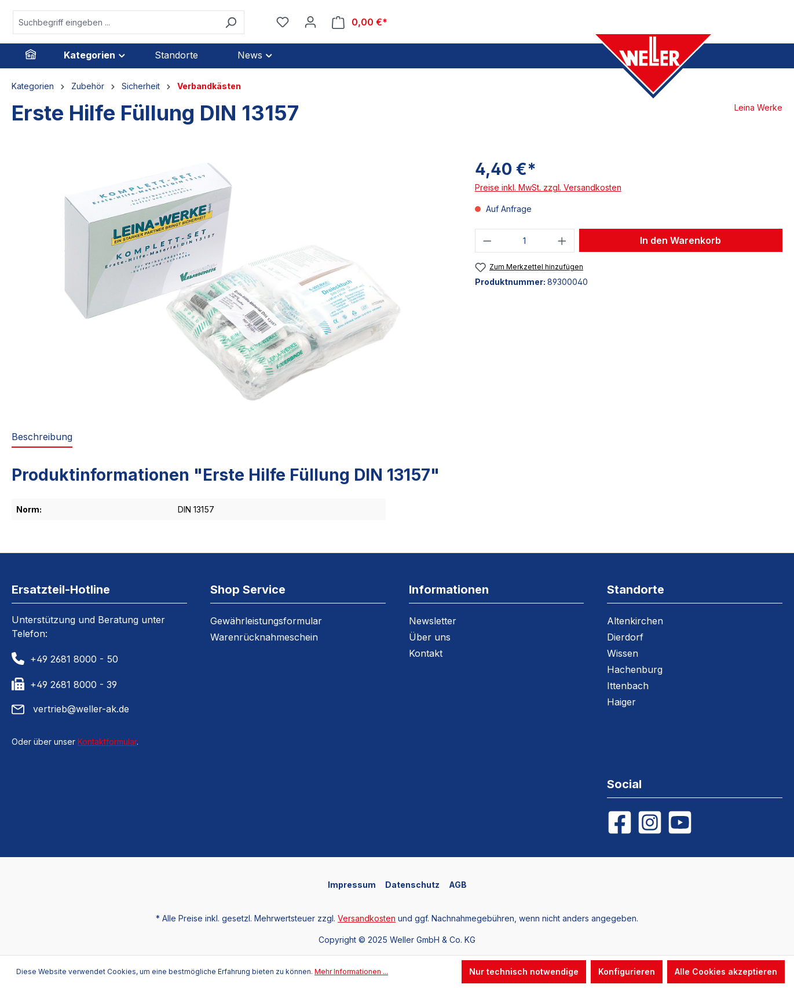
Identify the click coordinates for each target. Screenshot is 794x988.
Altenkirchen (635, 621)
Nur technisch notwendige (524, 971)
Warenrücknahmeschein (264, 637)
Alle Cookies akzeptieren (726, 971)
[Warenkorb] (359, 22)
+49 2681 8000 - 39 (73, 684)
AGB (458, 885)
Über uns (430, 637)
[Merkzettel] (283, 22)
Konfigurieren (626, 971)
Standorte (635, 590)
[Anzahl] (524, 241)
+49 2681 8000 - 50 (74, 659)
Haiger (621, 702)
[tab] (42, 437)
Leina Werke (758, 107)
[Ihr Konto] (310, 22)
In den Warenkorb (680, 240)
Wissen (622, 653)
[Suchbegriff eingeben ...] (115, 22)
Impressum (352, 885)
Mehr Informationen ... (351, 971)
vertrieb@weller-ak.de (81, 709)
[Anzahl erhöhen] (562, 241)
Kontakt (425, 653)
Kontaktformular (107, 742)
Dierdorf (625, 637)
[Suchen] (230, 22)
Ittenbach (628, 685)
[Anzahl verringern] (487, 241)
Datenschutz (412, 885)
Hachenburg (635, 669)
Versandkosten (367, 918)
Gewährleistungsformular (266, 621)
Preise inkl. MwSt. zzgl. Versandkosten (548, 187)
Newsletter (432, 621)
